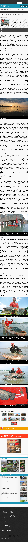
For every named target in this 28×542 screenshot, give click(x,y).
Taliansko (5, 17)
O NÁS (3, 530)
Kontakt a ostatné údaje (12, 530)
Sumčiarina (5, 517)
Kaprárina (4, 513)
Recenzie (13, 516)
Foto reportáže (14, 513)
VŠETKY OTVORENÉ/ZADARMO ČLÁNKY (14, 503)
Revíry (7, 525)
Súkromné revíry (9, 526)
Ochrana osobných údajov (13, 531)
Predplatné (5, 512)
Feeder (4, 515)
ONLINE (4, 511)
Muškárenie (5, 519)
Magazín (6, 9)
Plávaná (4, 520)
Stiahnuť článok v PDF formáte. (9, 428)
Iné (11, 517)
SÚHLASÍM (19, 3)
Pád (1, 17)
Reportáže (13, 515)
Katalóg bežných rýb (9, 528)
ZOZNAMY (7, 524)
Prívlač (4, 516)
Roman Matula (5, 28)
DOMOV (2, 9)
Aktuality (12, 511)
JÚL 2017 (10, 9)
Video (12, 512)
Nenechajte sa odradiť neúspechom (18, 9)
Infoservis (4, 521)
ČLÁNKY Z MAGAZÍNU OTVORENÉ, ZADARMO (9, 474)
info (26, 33)
